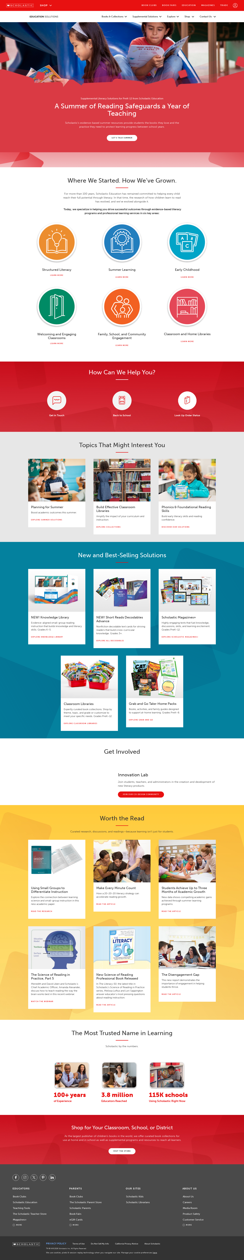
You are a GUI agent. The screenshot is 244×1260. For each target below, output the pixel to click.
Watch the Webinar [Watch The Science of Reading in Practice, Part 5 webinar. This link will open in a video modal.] (42, 1001)
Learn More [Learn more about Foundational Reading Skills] (56, 275)
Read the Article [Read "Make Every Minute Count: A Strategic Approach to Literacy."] (106, 904)
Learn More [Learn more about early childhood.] (187, 277)
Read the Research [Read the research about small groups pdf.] (41, 911)
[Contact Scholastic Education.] (122, 138)
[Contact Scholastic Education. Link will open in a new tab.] (56, 400)
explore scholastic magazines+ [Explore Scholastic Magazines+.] (180, 637)
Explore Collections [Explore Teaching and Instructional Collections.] (108, 527)
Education (189, 5)
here (155, 1252)
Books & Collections (114, 16)
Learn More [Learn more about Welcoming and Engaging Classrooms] (56, 343)
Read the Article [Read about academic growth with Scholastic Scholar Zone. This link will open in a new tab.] (171, 911)
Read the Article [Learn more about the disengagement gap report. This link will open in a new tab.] (171, 994)
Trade (224, 5)
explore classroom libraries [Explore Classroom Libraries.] (80, 723)
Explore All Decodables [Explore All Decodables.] (110, 641)
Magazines (208, 5)
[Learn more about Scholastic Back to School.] (122, 400)
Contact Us (208, 16)
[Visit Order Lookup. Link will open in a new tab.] (187, 400)
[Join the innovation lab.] (141, 794)
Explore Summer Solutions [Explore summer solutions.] (46, 520)
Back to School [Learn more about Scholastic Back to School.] (122, 415)
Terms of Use (79, 1244)
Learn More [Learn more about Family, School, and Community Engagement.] (122, 345)
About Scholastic (152, 1244)
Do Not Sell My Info (100, 1244)
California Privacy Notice (126, 1244)
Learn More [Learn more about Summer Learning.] (122, 277)
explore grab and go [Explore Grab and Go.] (141, 720)
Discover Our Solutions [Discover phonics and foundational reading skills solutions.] (176, 527)
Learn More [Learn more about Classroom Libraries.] (187, 341)
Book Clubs (149, 5)
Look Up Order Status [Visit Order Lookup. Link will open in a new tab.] (187, 415)
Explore (173, 16)
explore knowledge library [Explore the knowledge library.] (47, 637)
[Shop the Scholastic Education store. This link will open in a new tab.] (122, 1151)
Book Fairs (169, 5)
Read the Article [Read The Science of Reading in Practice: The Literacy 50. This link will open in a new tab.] (106, 1005)
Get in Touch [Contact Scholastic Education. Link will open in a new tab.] (56, 415)
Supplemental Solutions (146, 16)
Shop (44, 5)
